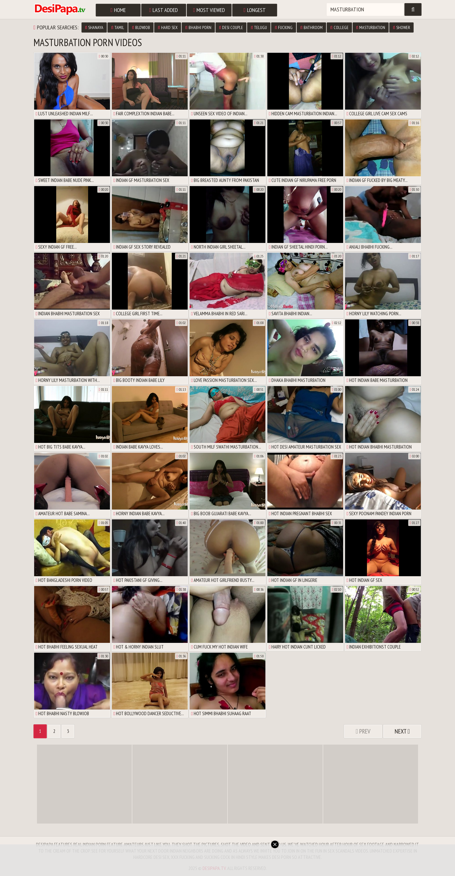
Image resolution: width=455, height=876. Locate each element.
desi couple (231, 27)
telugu (259, 27)
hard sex (168, 27)
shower (401, 27)
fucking (284, 27)
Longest (255, 10)
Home (118, 10)
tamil (117, 27)
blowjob (141, 27)
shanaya (94, 27)
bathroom (311, 27)
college (339, 27)
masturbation (370, 27)
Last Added (163, 10)
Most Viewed (209, 10)
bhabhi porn (198, 27)
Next (402, 731)
